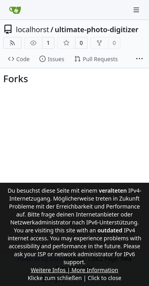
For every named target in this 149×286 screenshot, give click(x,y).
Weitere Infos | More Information (74, 270)
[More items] (139, 59)
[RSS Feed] (12, 43)
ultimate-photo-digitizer (97, 29)
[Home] (15, 10)
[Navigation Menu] (137, 9)
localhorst (32, 29)
